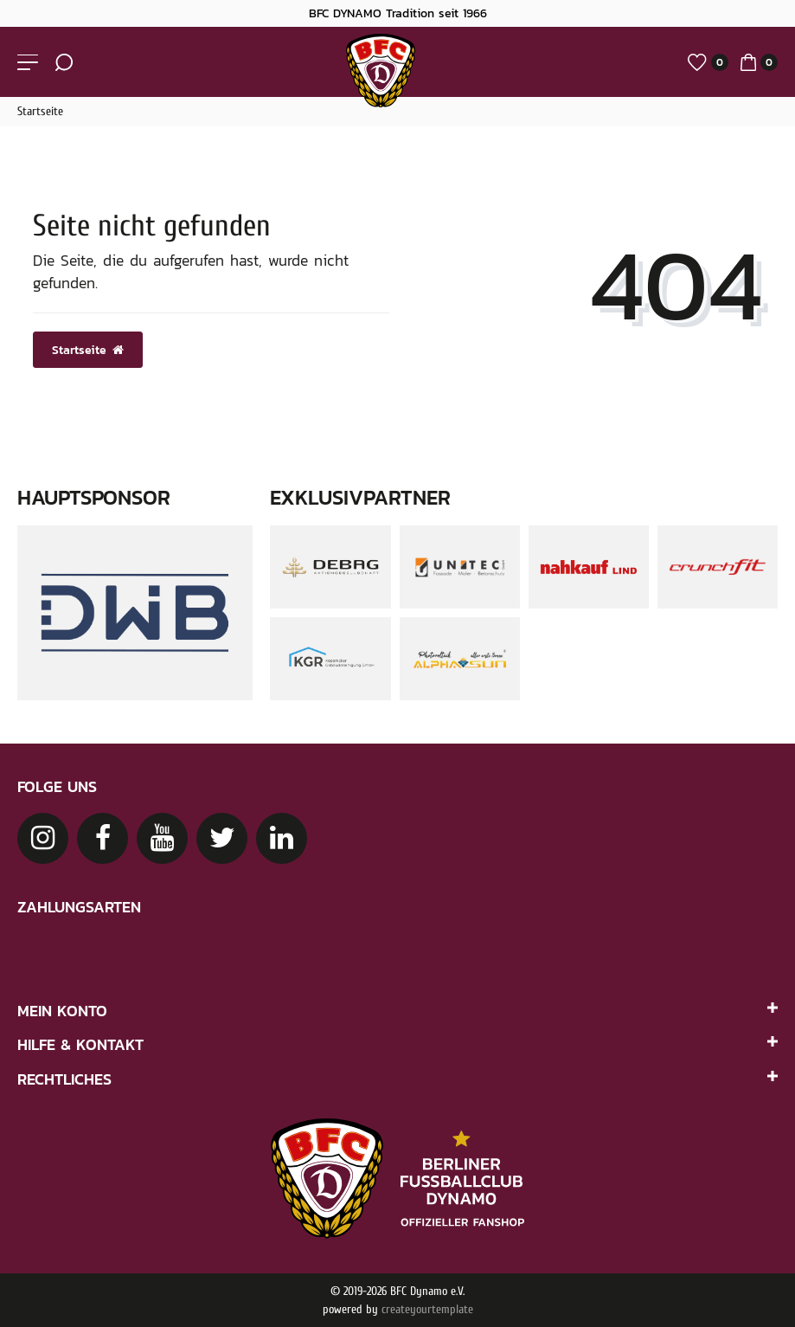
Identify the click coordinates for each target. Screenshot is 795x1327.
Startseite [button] (88, 349)
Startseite (40, 112)
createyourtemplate (427, 1309)
